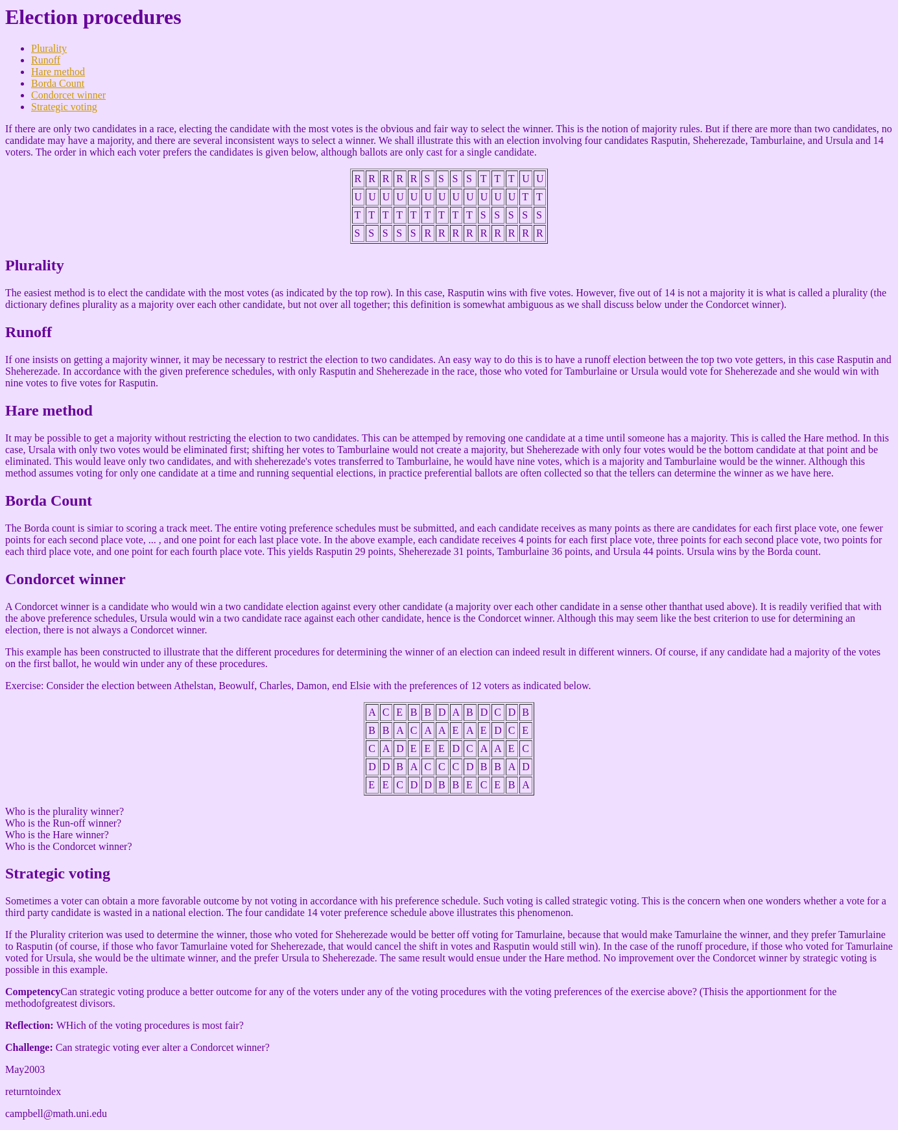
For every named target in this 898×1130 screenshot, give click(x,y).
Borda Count (57, 83)
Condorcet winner (68, 94)
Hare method (58, 71)
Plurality (49, 48)
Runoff (45, 59)
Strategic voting (64, 106)
